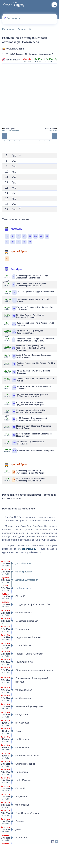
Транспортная (16, 629)
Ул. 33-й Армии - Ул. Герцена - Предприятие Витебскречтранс (24, 403)
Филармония (15, 747)
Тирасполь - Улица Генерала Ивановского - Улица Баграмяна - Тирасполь (29, 339)
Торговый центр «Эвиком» (22, 654)
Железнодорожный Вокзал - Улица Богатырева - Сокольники (26, 276)
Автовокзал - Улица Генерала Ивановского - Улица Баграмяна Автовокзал (24, 348)
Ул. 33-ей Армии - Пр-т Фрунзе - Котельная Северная (24, 316)
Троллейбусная (17, 645)
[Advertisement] (29, 95)
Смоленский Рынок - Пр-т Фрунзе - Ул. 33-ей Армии (29, 324)
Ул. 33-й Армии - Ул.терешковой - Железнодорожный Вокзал (25, 479)
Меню (54, 4)
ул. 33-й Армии (16, 563)
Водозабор (14, 797)
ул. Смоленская (17, 690)
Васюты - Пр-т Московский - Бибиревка (29, 450)
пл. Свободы (15, 723)
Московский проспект (20, 621)
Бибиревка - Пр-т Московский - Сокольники (24, 442)
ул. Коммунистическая (20, 756)
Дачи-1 (12, 829)
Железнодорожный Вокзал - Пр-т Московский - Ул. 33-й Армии (25, 411)
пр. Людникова (16, 698)
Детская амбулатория (20, 580)
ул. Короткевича (17, 613)
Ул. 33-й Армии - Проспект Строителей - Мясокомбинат (28, 435)
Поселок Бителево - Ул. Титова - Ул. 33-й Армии (29, 379)
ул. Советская (16, 739)
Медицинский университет (22, 706)
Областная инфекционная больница (28, 670)
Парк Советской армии (20, 813)
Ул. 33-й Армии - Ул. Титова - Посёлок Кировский (27, 372)
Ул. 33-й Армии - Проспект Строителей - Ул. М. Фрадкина (28, 356)
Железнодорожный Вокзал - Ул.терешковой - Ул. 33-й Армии (24, 472)
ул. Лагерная (15, 805)
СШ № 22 (13, 788)
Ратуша (12, 731)
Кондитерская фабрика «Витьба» (26, 604)
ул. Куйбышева (16, 780)
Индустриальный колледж (22, 637)
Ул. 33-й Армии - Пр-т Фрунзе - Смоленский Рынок (24, 331)
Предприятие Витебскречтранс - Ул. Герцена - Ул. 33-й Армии (26, 395)
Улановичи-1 (15, 838)
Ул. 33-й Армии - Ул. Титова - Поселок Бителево (27, 387)
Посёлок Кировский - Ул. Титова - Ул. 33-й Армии (29, 364)
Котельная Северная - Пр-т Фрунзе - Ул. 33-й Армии (28, 308)
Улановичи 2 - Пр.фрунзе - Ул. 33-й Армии (26, 300)
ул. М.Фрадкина (17, 572)
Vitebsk (7, 4)
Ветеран (13, 821)
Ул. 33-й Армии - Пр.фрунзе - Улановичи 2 (29, 54)
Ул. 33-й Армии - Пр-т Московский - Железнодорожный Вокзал (26, 419)
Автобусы (13, 229)
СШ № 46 (13, 596)
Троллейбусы (16, 252)
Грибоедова (15, 772)
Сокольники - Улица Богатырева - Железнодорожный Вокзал (25, 284)
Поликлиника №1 (18, 662)
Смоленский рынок (18, 764)
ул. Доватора (15, 715)
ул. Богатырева (15, 49)
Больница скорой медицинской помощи (25, 680)
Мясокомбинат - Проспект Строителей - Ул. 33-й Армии (28, 427)
